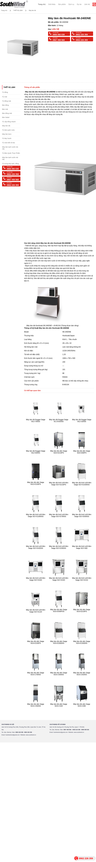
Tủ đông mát (6, 101)
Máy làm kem (6, 134)
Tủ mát (4, 97)
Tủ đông (5, 92)
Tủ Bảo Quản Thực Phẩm (11, 153)
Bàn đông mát (7, 113)
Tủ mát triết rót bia (8, 143)
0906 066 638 (59, 34)
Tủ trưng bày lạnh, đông (10, 163)
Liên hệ (87, 4)
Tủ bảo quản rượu (8, 130)
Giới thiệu (51, 4)
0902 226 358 (82, 34)
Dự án (79, 4)
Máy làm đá (32, 10)
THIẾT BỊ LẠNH (18, 10)
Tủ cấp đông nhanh (9, 121)
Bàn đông (5, 105)
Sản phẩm (62, 4)
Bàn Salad (5, 117)
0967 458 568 (59, 40)
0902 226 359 (82, 40)
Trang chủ (42, 4)
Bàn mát (5, 109)
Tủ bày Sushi (6, 138)
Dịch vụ (71, 4)
